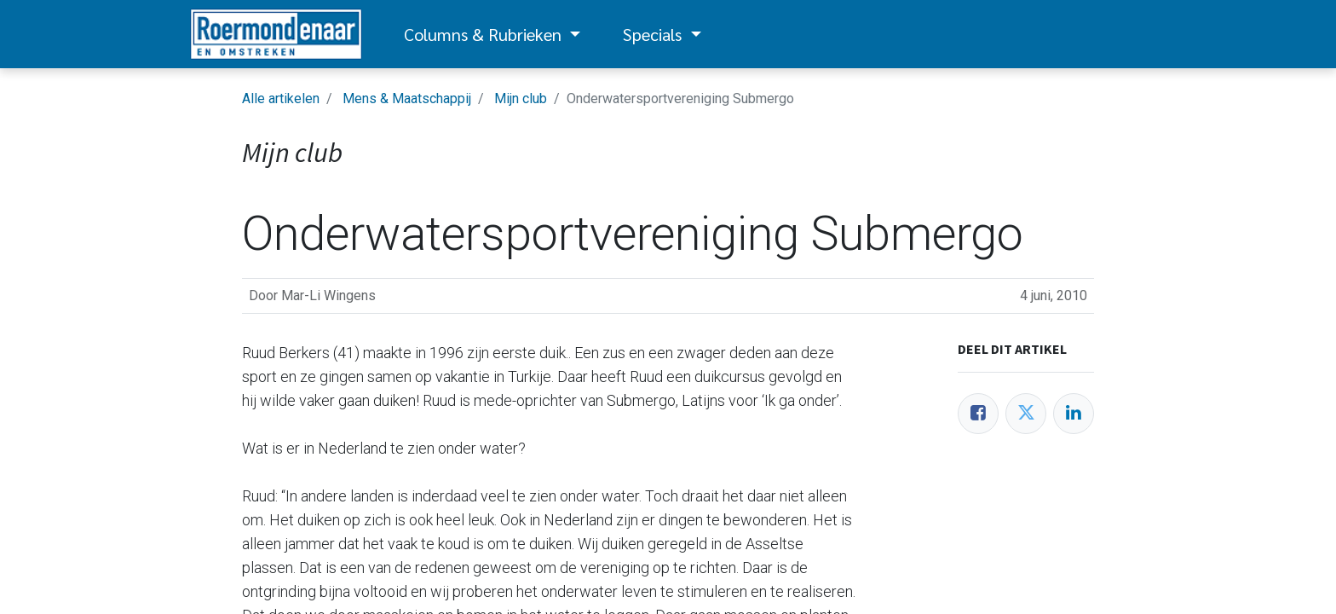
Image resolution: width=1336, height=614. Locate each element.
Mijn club (520, 98)
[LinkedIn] (1073, 413)
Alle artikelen (281, 98)
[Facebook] (978, 413)
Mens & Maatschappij (407, 98)
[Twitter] (1025, 413)
